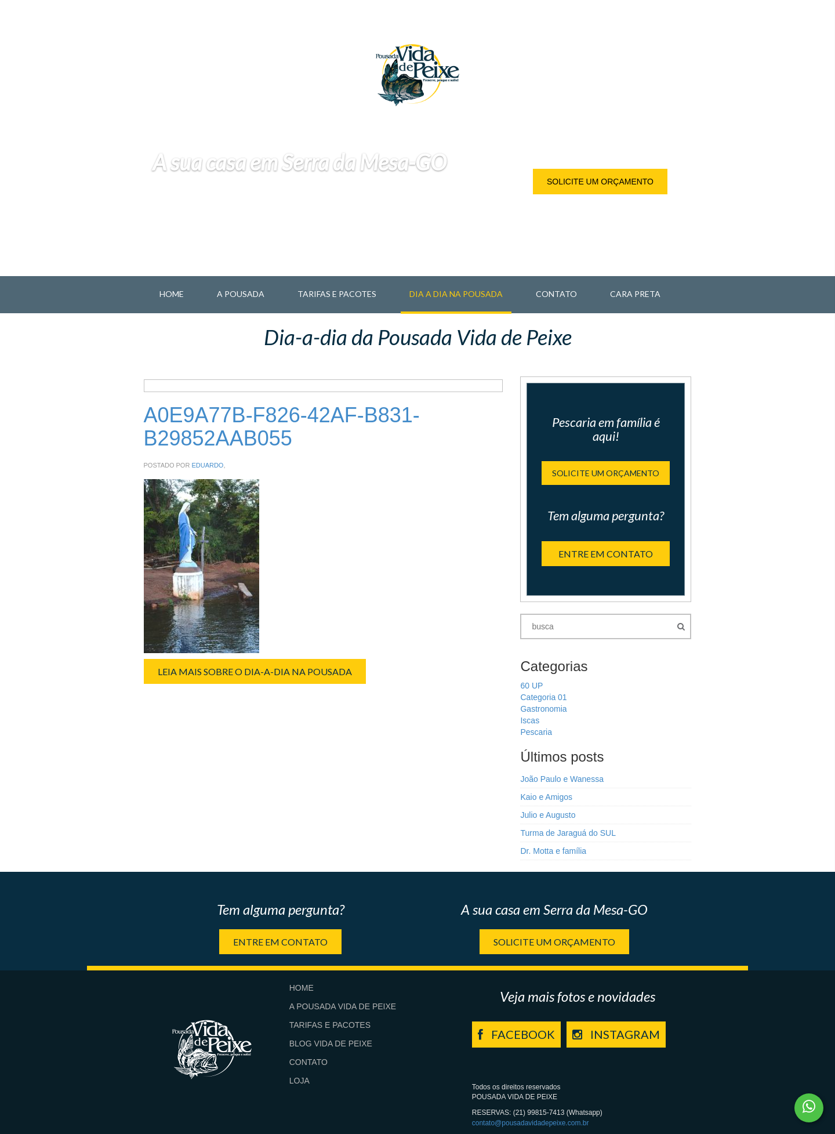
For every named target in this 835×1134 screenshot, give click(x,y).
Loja (299, 1080)
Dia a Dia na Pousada (456, 294)
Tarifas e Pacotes (336, 294)
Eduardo (207, 465)
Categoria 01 (543, 697)
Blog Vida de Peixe (330, 1043)
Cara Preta (635, 294)
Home (171, 294)
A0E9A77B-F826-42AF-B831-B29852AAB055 (282, 426)
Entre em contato (605, 553)
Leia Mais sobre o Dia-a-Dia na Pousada (255, 671)
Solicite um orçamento (600, 181)
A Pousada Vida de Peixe (342, 1006)
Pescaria (535, 732)
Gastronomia (543, 708)
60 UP (531, 685)
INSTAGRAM (616, 1034)
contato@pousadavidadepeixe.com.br (530, 1123)
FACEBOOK (516, 1034)
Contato (556, 294)
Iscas (529, 720)
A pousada (240, 294)
